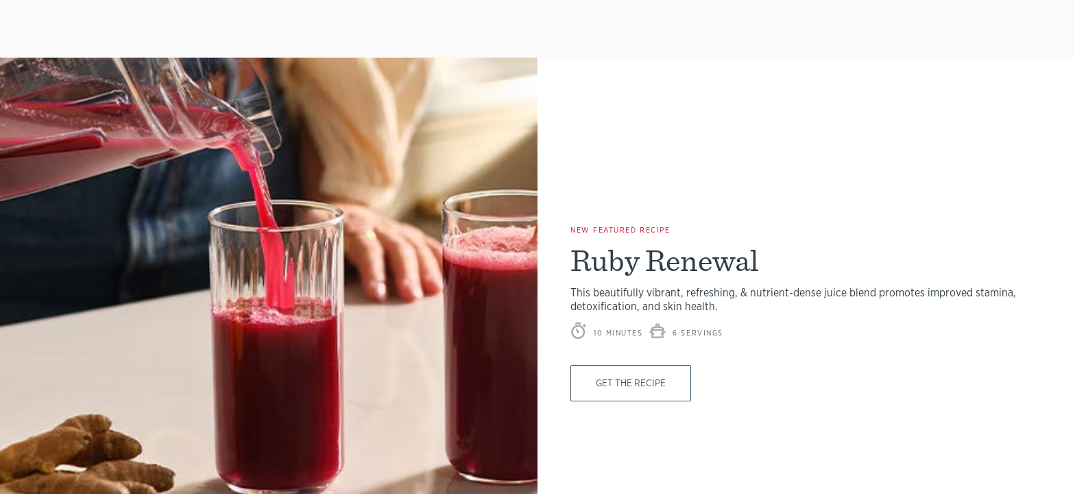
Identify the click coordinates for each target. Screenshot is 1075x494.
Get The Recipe (635, 382)
